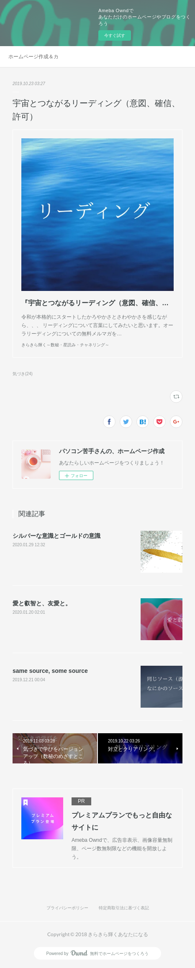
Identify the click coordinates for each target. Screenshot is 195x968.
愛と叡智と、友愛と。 (42, 603)
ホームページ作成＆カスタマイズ (33, 57)
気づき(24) (23, 373)
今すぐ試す (114, 35)
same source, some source (50, 670)
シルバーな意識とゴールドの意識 (56, 535)
